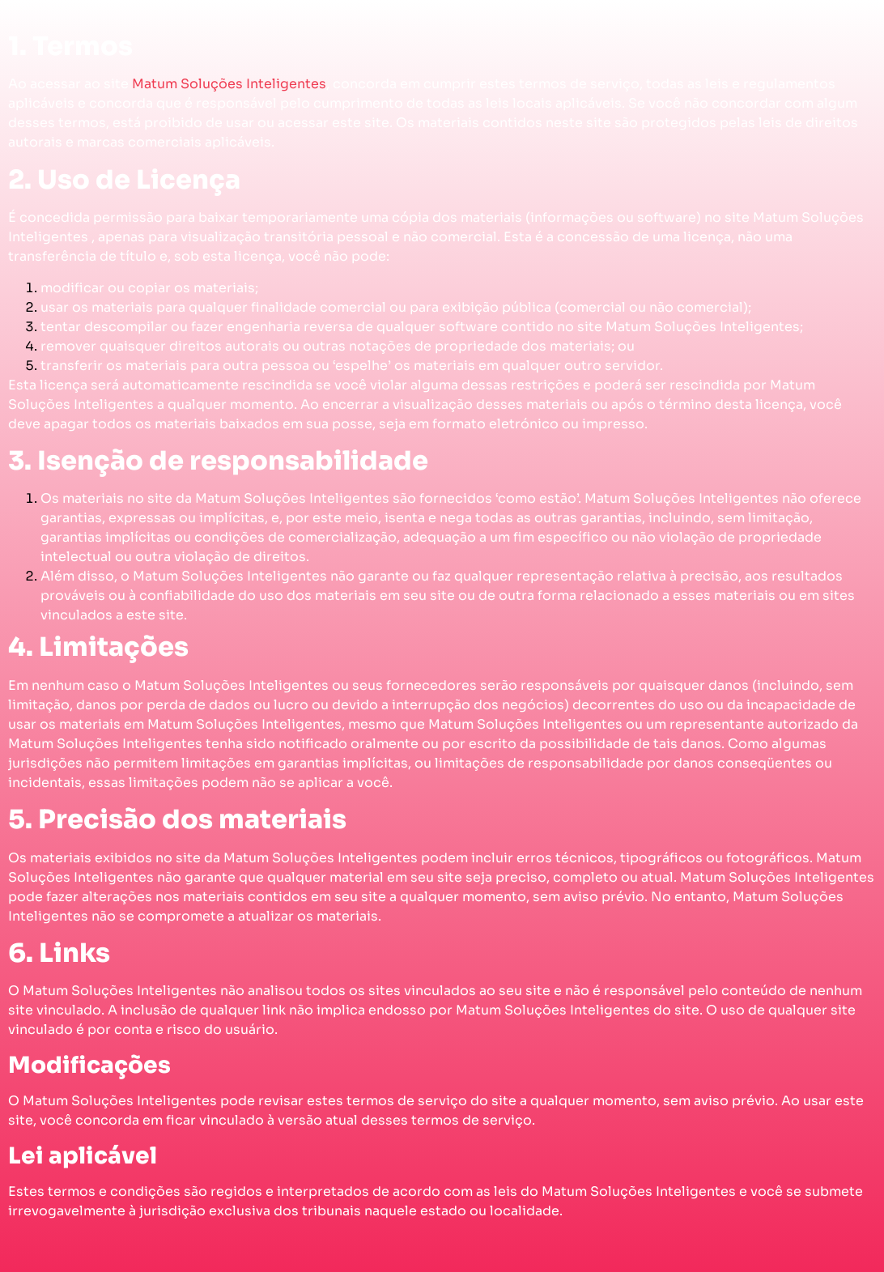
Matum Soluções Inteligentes (229, 83)
